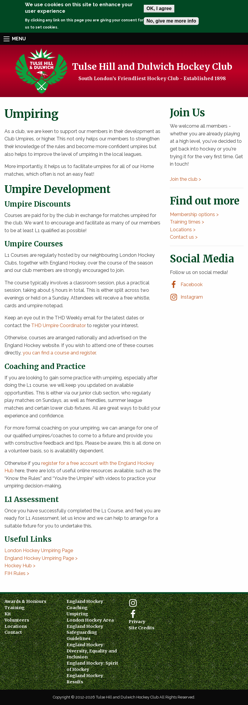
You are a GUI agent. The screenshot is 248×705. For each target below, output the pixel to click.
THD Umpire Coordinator (58, 325)
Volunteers (16, 620)
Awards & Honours (25, 601)
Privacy (137, 621)
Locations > (182, 229)
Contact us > (184, 237)
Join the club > (185, 179)
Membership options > (194, 214)
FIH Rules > (16, 573)
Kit (7, 614)
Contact (13, 632)
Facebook (192, 284)
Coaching (77, 607)
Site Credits (141, 627)
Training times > (187, 222)
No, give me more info (171, 20)
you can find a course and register (59, 353)
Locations (15, 626)
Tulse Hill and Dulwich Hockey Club (152, 66)
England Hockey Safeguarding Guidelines (85, 632)
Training (14, 607)
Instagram (192, 297)
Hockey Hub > (19, 565)
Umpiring (77, 614)
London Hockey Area (90, 620)
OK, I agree (158, 8)
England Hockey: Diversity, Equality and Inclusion (92, 651)
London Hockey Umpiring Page (38, 550)
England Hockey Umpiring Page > (41, 558)
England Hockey (85, 601)
